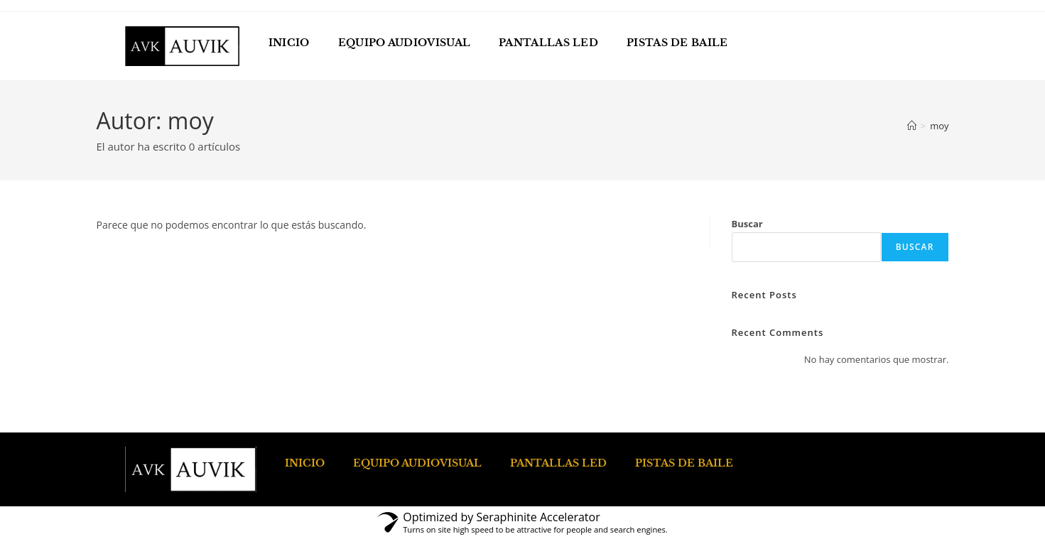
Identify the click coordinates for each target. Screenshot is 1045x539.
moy (939, 125)
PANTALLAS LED (548, 42)
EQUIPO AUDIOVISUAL (404, 42)
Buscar (747, 223)
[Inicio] (911, 125)
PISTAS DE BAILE (677, 42)
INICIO (289, 42)
